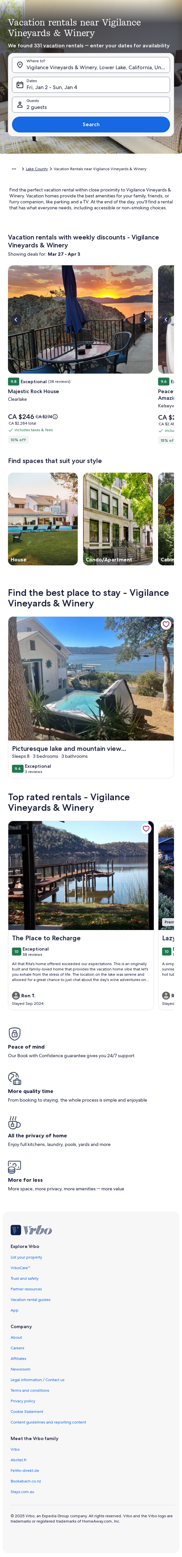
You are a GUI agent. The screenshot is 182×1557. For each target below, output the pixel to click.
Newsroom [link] (21, 1369)
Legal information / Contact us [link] (37, 1379)
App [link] (15, 1310)
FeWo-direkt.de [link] (25, 1470)
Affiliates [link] (18, 1358)
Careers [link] (17, 1348)
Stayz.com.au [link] (22, 1491)
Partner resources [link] (26, 1289)
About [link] (16, 1337)
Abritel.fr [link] (19, 1460)
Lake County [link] (37, 169)
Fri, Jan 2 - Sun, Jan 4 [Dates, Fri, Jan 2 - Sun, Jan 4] (52, 87)
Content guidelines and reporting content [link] (48, 1422)
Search (91, 124)
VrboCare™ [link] (21, 1268)
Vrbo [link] (15, 1449)
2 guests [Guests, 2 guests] (37, 107)
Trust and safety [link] (25, 1278)
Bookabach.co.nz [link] (26, 1481)
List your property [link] (26, 1257)
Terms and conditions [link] (30, 1390)
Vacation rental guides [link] (30, 1299)
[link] (166, 624)
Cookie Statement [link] (27, 1411)
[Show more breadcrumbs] (14, 169)
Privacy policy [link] (23, 1401)
